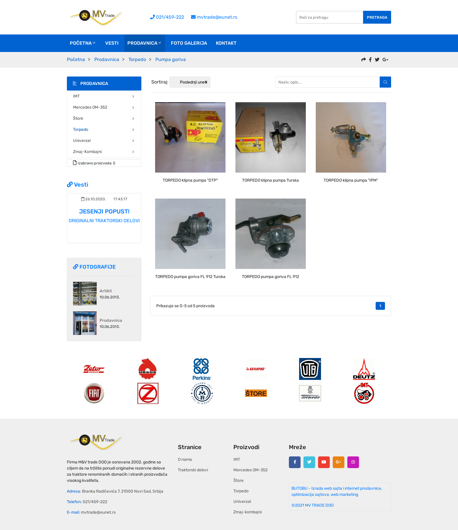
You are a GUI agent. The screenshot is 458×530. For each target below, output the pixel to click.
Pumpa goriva (170, 59)
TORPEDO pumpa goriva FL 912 (270, 276)
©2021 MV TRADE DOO (313, 505)
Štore (104, 118)
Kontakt (226, 43)
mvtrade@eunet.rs (214, 17)
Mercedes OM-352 (104, 107)
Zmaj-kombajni (104, 151)
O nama (185, 459)
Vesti (112, 43)
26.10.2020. (93, 199)
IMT (104, 96)
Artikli (106, 291)
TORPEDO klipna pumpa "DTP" (190, 180)
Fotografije (94, 267)
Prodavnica (144, 43)
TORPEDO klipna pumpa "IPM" (351, 180)
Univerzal (104, 140)
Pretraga (377, 17)
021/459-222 (167, 17)
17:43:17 (119, 199)
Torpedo (137, 59)
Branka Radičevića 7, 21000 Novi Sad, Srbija (122, 491)
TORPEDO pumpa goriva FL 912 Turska (190, 276)
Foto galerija (189, 43)
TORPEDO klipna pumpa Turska (270, 180)
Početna (83, 43)
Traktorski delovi (193, 470)
